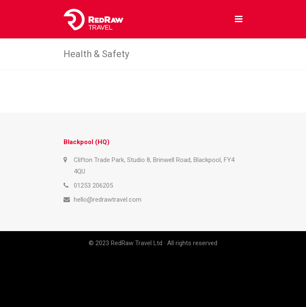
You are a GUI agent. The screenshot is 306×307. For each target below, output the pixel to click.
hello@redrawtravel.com (107, 199)
